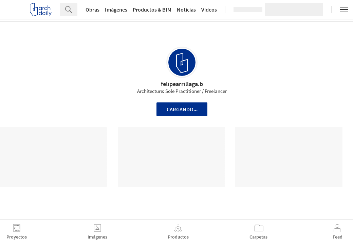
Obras (92, 9)
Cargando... (182, 109)
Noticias (186, 9)
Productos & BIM (152, 9)
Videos (209, 9)
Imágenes (116, 9)
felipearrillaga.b (182, 84)
